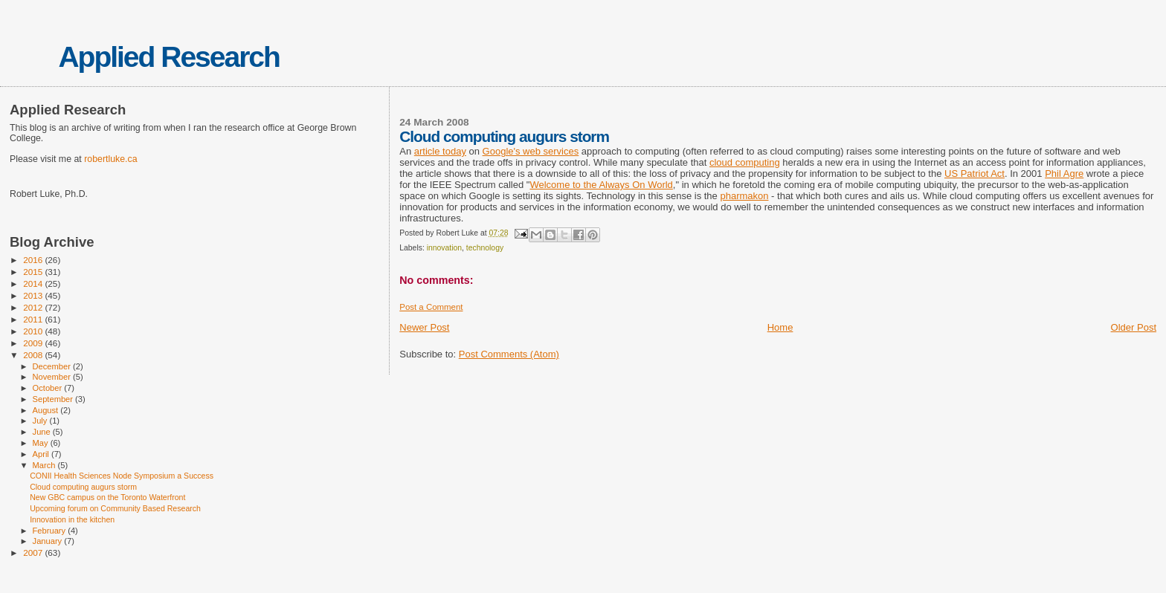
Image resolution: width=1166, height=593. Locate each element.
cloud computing (744, 162)
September (54, 399)
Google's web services (531, 151)
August (47, 410)
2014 (34, 283)
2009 (34, 343)
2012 (34, 307)
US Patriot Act (974, 173)
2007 (34, 552)
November (53, 376)
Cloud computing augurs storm (83, 486)
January (49, 541)
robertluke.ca (110, 159)
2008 (34, 355)
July (41, 420)
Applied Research (168, 57)
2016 (34, 260)
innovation (444, 248)
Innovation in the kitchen (72, 519)
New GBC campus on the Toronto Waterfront (107, 497)
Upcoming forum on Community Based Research (115, 508)
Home (780, 327)
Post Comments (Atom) (509, 354)
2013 (34, 295)
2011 (34, 319)
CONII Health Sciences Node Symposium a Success (121, 475)
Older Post (1133, 327)
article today (440, 151)
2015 (34, 271)
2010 (34, 331)
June (43, 431)
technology (484, 248)
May (42, 442)
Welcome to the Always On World (600, 184)
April (42, 454)
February (50, 530)
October (49, 387)
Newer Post (424, 327)
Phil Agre (1064, 173)
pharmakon (744, 195)
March (45, 465)
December (53, 366)
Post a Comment (431, 306)
